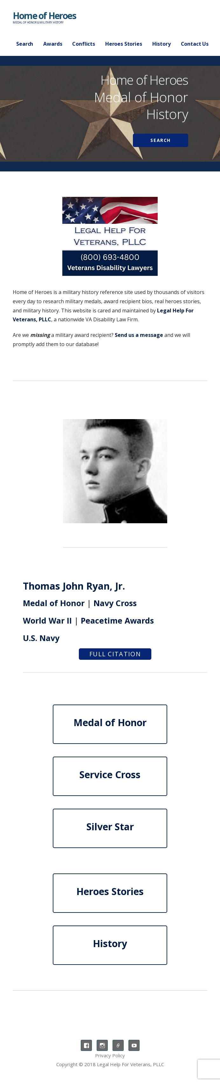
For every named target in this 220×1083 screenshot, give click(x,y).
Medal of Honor (54, 603)
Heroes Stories (123, 43)
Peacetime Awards (117, 620)
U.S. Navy (41, 637)
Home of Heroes (44, 16)
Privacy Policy (110, 1055)
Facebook (86, 1045)
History (161, 43)
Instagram (102, 1045)
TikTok (118, 1045)
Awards (52, 43)
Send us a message (139, 334)
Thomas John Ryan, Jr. (74, 585)
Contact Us (195, 43)
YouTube (134, 1045)
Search (24, 43)
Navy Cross (115, 603)
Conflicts (83, 43)
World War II (47, 620)
